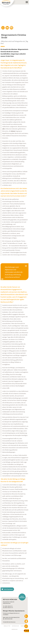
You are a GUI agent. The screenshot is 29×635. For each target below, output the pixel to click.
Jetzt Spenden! (8, 589)
